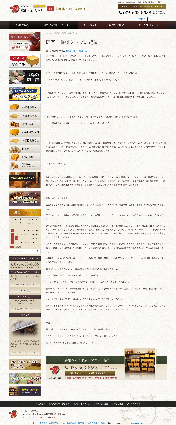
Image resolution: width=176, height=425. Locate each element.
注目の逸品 (40, 404)
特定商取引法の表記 (81, 404)
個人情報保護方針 (101, 404)
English (141, 19)
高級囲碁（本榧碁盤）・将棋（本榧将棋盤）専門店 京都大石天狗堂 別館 (73, 423)
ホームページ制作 (128, 423)
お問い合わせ (118, 404)
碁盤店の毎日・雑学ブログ (77, 51)
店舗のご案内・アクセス (59, 404)
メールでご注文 (134, 404)
